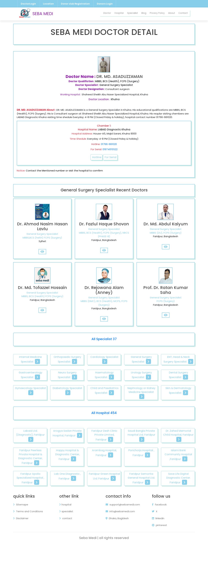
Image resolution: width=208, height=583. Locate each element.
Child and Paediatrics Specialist (37, 417)
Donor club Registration (75, 3)
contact (67, 556)
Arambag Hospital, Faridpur (171, 477)
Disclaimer (24, 556)
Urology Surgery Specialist (38, 400)
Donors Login (105, 3)
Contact (182, 14)
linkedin (156, 556)
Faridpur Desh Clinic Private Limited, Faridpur (126, 458)
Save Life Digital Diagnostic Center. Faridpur (127, 515)
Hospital (107, 14)
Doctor (93, 14)
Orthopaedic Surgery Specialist (82, 368)
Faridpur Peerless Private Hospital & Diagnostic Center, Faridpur (82, 479)
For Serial (111, 161)
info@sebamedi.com (120, 549)
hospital (67, 542)
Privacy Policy (151, 14)
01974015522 (110, 153)
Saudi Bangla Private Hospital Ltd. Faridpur (171, 456)
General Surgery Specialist (171, 368)
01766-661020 (109, 147)
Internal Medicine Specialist (38, 368)
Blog (136, 14)
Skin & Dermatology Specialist (126, 417)
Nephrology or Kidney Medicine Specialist (82, 417)
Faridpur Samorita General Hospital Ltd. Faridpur (82, 513)
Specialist (123, 14)
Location (48, 3)
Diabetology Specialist (171, 398)
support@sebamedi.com (123, 542)
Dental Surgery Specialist (82, 400)
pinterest (157, 563)
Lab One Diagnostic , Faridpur (171, 497)
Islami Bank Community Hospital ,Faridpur (82, 497)
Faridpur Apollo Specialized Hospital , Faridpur (126, 497)
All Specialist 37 (104, 347)
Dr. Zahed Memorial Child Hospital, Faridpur (37, 477)
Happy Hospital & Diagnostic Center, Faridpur (127, 479)
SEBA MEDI (36, 13)
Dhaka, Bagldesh (117, 556)
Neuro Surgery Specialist (127, 384)
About (168, 14)
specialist (68, 549)
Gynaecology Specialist (126, 400)
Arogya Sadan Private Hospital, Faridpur (82, 456)
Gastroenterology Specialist (82, 384)
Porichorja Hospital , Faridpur (37, 497)
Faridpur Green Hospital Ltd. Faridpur (37, 513)
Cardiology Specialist (126, 365)
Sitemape (24, 542)
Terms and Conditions (31, 549)
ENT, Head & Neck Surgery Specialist (38, 384)
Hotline (96, 161)
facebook (157, 542)
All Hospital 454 (104, 435)
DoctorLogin (28, 3)
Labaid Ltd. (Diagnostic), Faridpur (38, 456)
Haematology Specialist (171, 384)
